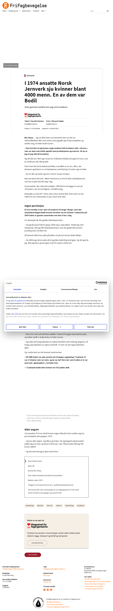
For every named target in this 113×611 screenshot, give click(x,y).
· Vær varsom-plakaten (54, 604)
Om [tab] (93, 289)
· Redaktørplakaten (53, 602)
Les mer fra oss (37, 543)
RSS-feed (46, 575)
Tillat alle (88, 327)
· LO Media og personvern (93, 589)
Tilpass (56, 327)
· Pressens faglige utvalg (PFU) (57, 607)
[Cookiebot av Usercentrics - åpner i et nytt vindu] (95, 283)
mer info (17, 314)
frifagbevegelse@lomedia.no (13, 569)
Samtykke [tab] (19, 289)
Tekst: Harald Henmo (34, 121)
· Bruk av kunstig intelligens (94, 584)
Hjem (4, 11)
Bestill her (47, 582)
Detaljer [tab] (44, 289)
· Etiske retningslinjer (92, 579)
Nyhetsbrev (26, 11)
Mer (43, 11)
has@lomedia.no (51, 124)
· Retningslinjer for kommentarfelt (97, 581)
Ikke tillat (24, 327)
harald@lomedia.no (30, 124)
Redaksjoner (14, 11)
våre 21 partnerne (20, 301)
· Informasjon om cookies (93, 586)
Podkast (36, 11)
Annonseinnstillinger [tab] (69, 289)
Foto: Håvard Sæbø (55, 121)
